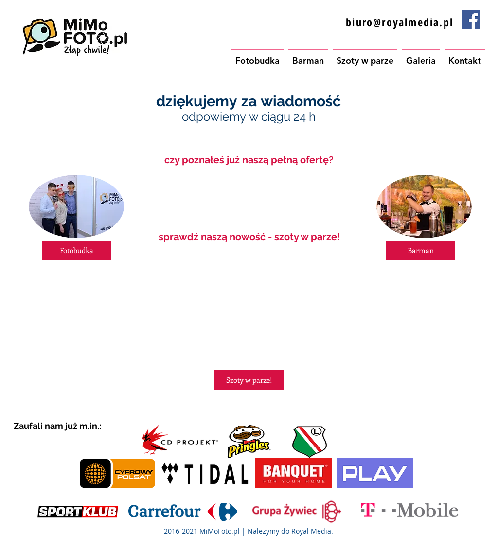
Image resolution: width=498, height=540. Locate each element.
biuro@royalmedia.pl (399, 22)
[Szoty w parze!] (249, 380)
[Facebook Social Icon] (471, 19)
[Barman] (420, 250)
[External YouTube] (249, 307)
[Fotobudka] (76, 250)
